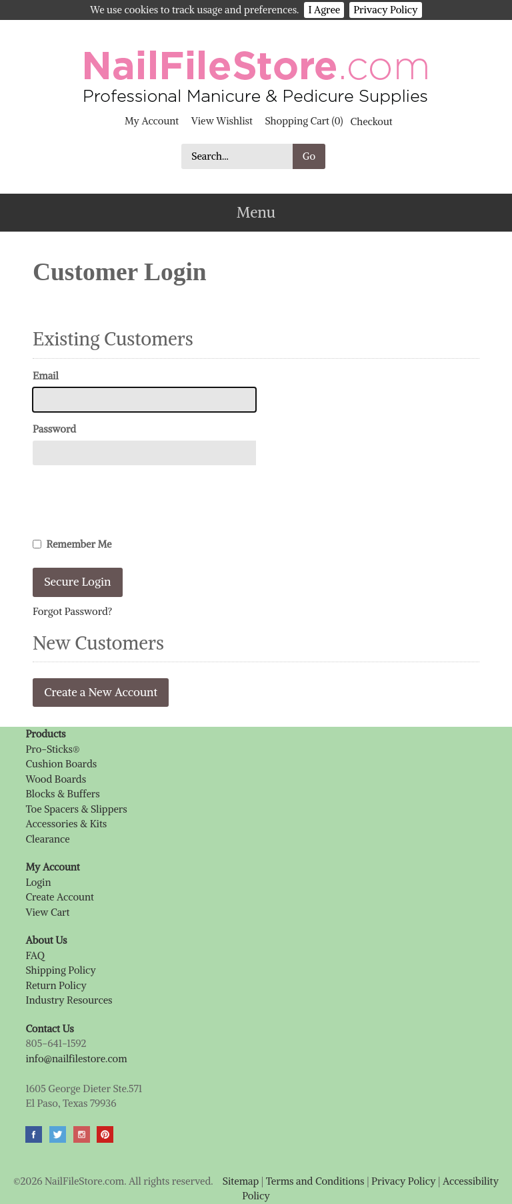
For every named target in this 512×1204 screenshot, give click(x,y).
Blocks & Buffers (62, 793)
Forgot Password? (72, 611)
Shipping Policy (60, 970)
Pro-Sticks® (52, 749)
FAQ (34, 955)
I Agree (324, 9)
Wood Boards (55, 779)
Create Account (59, 897)
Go (309, 156)
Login (38, 882)
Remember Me (72, 544)
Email (46, 375)
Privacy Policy (385, 9)
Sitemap (241, 1181)
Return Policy (55, 985)
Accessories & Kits (66, 823)
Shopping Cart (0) (304, 120)
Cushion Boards (61, 763)
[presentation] (134, 501)
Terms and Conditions (315, 1181)
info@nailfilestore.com (76, 1058)
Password (54, 429)
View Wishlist (222, 120)
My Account (152, 120)
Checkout (372, 120)
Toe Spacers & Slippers (76, 809)
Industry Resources (68, 1000)
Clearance (47, 839)
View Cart (47, 912)
